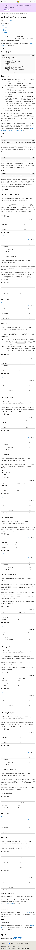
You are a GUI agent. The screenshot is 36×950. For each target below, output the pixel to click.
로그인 (33, 1)
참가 (19, 946)
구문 (3, 25)
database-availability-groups (21, 13)
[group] (18, 142)
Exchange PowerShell (8, 20)
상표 (19, 948)
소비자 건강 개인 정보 (5, 948)
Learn (2, 13)
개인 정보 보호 (24, 946)
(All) (2, 235)
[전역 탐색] (1, 2)
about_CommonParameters (7, 903)
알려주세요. (6, 9)
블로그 (14, 946)
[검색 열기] (30, 2)
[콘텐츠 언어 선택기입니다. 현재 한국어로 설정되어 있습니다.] (3, 943)
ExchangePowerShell (9, 13)
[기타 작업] (34, 13)
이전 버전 (9, 946)
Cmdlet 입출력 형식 (24, 912)
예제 (3, 29)
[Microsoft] (18, 2)
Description (4, 27)
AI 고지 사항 (3, 946)
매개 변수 (4, 30)
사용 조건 (14, 948)
